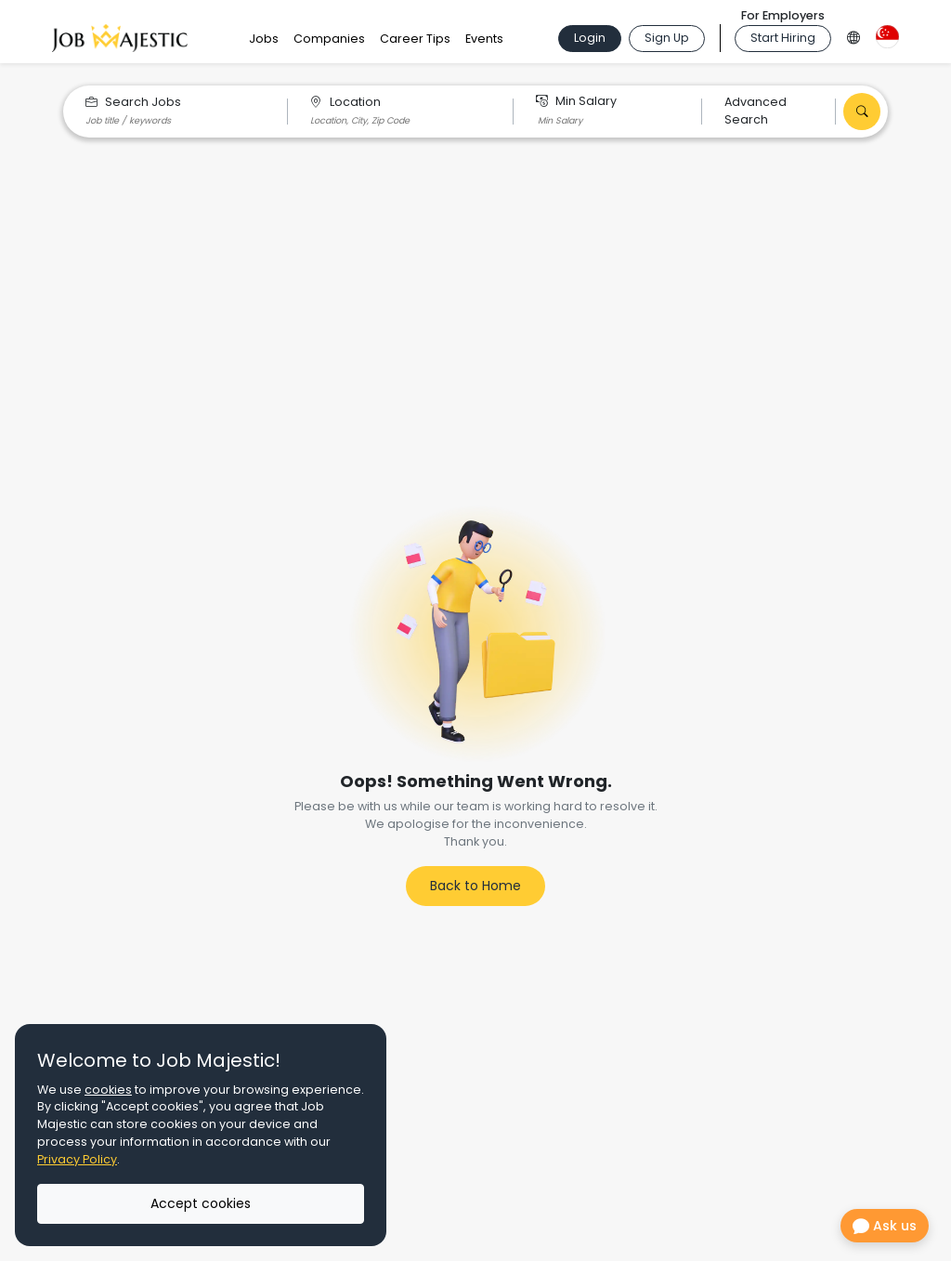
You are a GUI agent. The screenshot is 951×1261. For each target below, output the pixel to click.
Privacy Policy (77, 1159)
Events (484, 38)
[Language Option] (853, 35)
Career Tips (415, 38)
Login (590, 38)
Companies (329, 38)
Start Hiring (782, 38)
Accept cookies (200, 1203)
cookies (108, 1089)
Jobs (264, 38)
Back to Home (475, 885)
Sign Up (667, 38)
